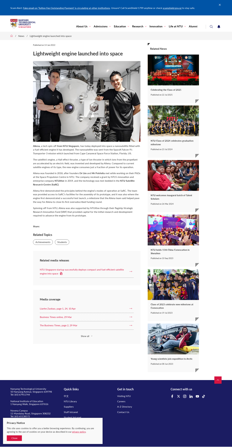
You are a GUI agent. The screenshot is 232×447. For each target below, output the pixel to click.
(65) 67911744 (22, 394)
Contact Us (123, 412)
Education (120, 26)
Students (62, 242)
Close (14, 438)
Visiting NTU (124, 396)
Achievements (42, 242)
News (21, 35)
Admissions (101, 26)
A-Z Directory (124, 406)
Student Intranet (72, 417)
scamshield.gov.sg (172, 7)
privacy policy (79, 431)
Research (137, 26)
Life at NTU (176, 26)
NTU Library (70, 401)
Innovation (156, 26)
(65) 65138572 (22, 416)
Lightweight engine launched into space (51, 35)
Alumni (193, 26)
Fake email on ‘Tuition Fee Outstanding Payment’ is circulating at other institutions (66, 7)
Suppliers (69, 406)
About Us (82, 26)
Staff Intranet (71, 412)
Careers (121, 401)
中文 (66, 396)
